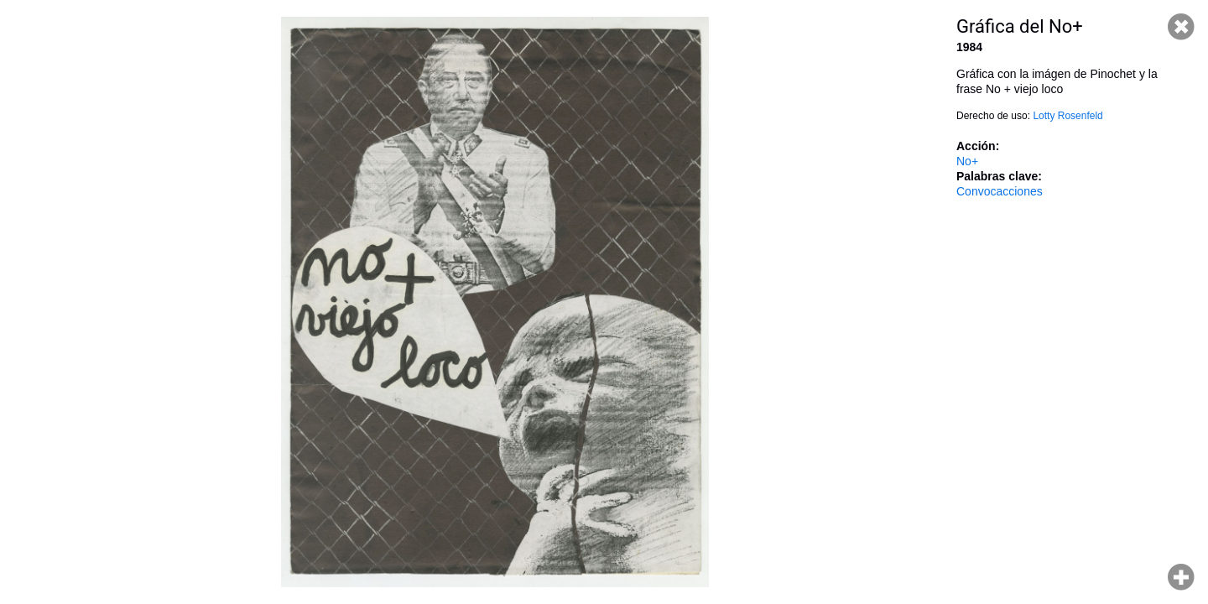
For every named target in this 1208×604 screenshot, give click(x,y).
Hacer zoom (1181, 577)
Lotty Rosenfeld (1067, 116)
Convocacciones (999, 191)
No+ (967, 161)
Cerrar (1181, 26)
